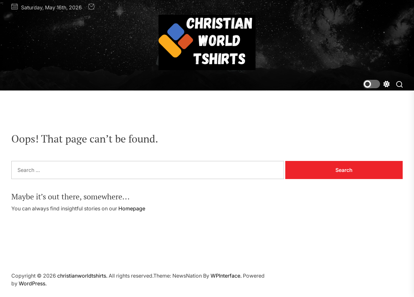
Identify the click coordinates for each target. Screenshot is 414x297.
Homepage (131, 208)
